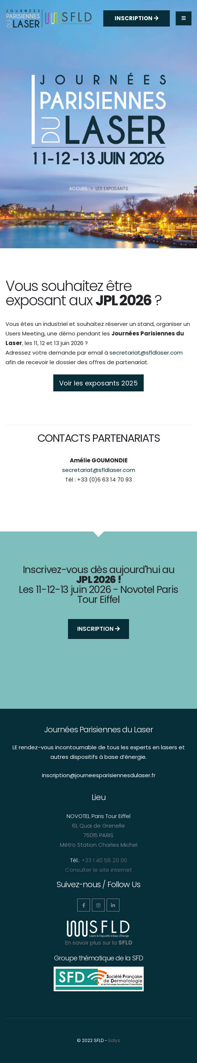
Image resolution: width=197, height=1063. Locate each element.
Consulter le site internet (98, 870)
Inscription (136, 18)
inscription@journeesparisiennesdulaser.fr (98, 775)
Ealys (114, 1040)
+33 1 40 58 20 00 (104, 860)
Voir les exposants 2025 (98, 383)
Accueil (78, 188)
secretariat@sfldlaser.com (146, 352)
